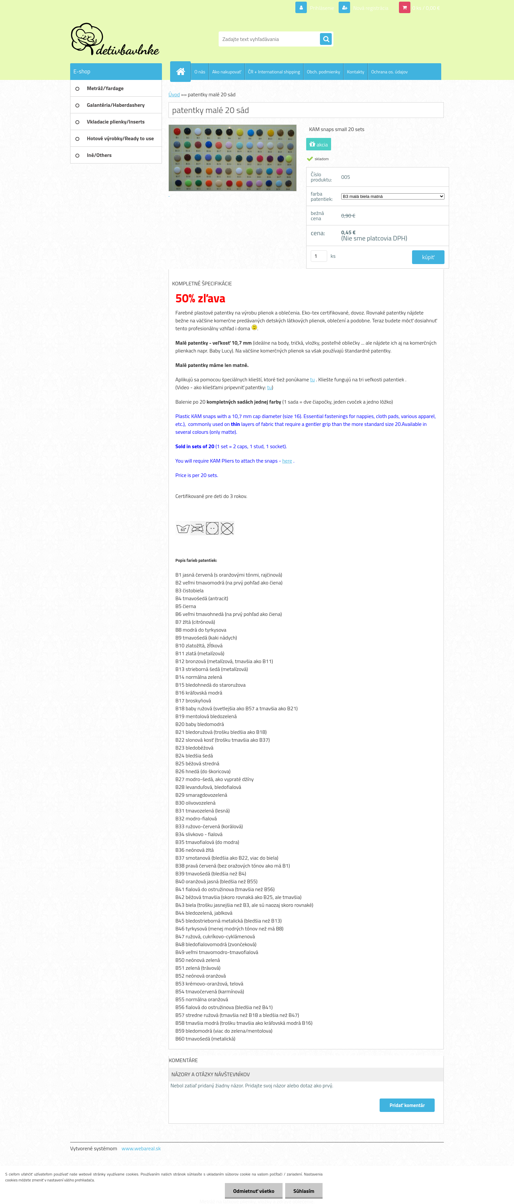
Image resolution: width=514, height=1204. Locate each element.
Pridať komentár (407, 1105)
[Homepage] (183, 71)
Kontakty (355, 71)
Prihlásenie (322, 8)
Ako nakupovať (226, 71)
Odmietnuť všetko (253, 1191)
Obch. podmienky (323, 71)
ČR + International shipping (274, 71)
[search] (326, 39)
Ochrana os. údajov (389, 71)
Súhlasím (303, 1191)
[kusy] (319, 256)
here (287, 461)
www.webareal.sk (141, 1148)
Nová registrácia (370, 8)
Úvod (174, 94)
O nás (199, 71)
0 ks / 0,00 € (426, 8)
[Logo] (115, 39)
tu (312, 379)
